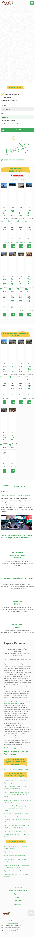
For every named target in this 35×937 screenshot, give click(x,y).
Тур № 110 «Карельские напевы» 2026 (20, 281)
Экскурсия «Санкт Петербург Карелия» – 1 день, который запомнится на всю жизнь (17, 808)
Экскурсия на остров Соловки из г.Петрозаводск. (4, 369)
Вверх (31, 913)
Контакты (17, 904)
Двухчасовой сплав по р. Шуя (12, 437)
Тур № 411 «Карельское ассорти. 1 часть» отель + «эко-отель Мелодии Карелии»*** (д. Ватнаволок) (29, 213)
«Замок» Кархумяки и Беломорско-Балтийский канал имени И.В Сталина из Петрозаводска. (4, 437)
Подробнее (5, 246)
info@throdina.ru (5, 921)
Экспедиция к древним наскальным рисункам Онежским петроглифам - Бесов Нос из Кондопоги (4, 281)
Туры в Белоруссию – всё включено (16, 871)
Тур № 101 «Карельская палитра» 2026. (29, 281)
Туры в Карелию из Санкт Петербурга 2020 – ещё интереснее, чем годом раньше (16, 794)
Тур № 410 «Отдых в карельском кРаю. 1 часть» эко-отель (12, 213)
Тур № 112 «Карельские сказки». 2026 (4, 213)
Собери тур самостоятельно (17, 890)
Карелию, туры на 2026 (11, 703)
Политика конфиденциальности (10, 923)
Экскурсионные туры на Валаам (14, 855)
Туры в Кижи (8, 852)
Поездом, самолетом (9, 100)
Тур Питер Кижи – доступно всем (15, 831)
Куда (2, 113)
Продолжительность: (8, 120)
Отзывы (17, 897)
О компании (17, 887)
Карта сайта (18, 900)
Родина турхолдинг (7, 3)
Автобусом (6, 98)
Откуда (3, 105)
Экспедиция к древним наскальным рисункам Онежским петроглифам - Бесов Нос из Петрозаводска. (12, 281)
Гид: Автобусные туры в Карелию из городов (15, 762)
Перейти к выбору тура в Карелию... (16, 748)
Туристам (17, 894)
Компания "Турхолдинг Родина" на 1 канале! (15, 495)
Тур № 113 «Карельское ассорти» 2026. (20, 213)
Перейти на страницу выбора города (16, 769)
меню (32, 3)
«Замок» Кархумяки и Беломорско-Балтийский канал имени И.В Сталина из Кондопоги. (29, 369)
